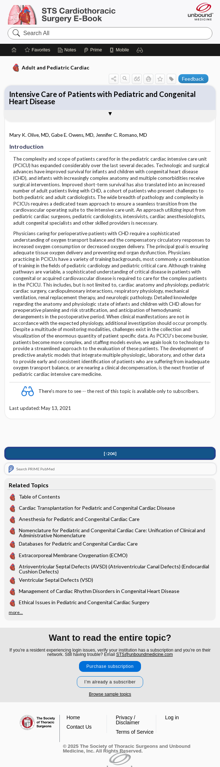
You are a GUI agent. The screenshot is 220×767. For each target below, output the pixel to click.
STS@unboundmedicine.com (144, 654)
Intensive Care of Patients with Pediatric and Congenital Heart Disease (102, 98)
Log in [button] (172, 717)
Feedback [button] (193, 79)
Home (73, 717)
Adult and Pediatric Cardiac (50, 67)
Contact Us (79, 727)
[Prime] (93, 50)
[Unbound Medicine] (198, 11)
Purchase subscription (110, 666)
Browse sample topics (110, 694)
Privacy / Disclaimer (128, 720)
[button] (140, 50)
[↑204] (110, 453)
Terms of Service (135, 732)
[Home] (14, 50)
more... (16, 612)
